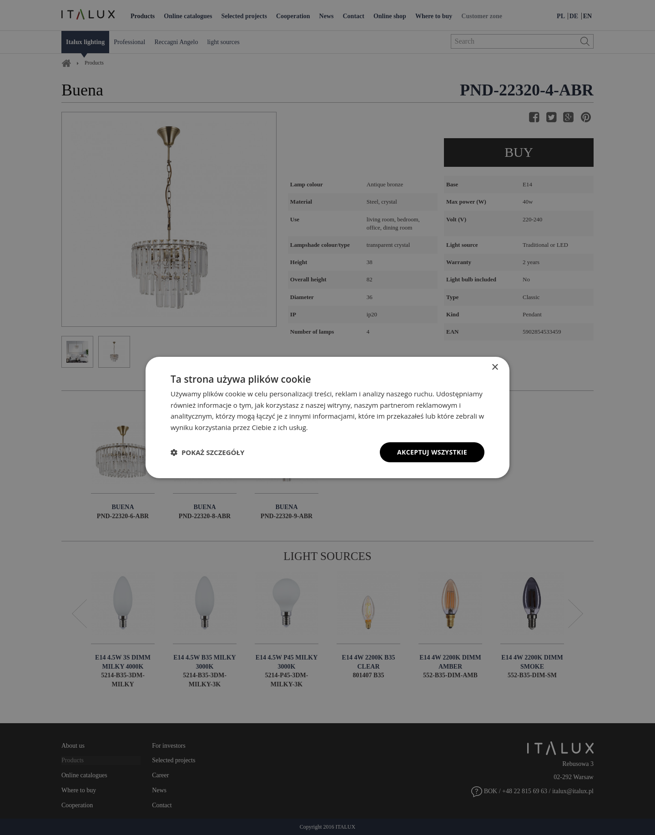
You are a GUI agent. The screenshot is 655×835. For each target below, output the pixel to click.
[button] (207, 452)
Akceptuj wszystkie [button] (432, 452)
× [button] (494, 367)
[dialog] (327, 417)
